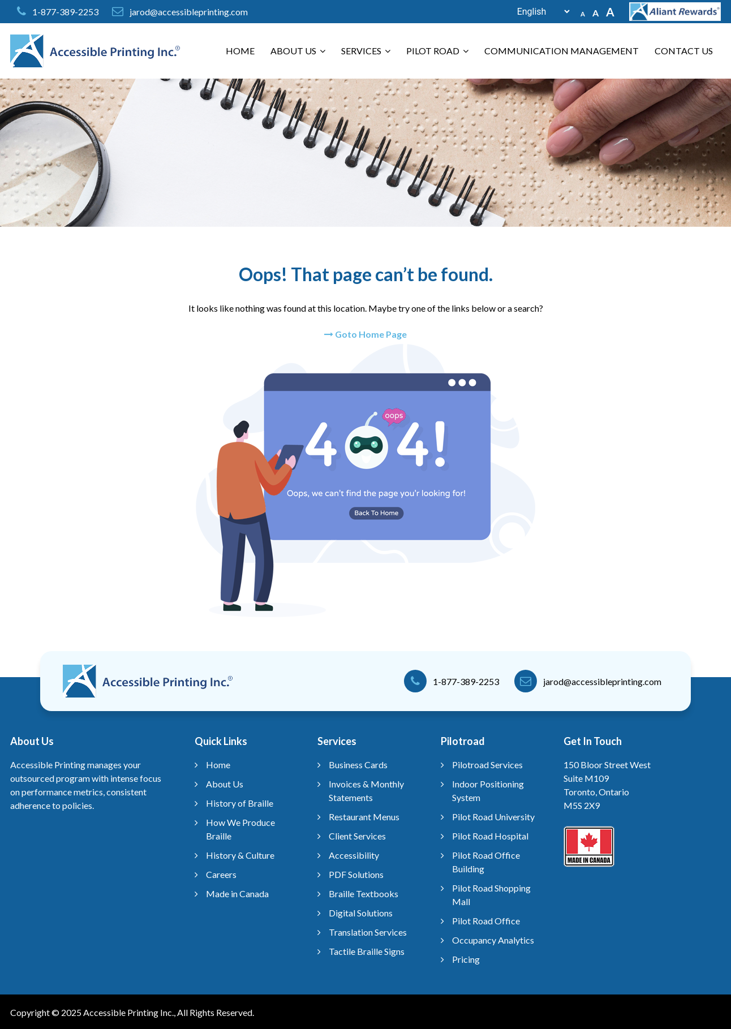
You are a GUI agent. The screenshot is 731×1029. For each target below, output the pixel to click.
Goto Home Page (365, 334)
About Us (297, 50)
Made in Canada (237, 893)
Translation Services (368, 932)
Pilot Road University (493, 816)
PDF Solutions (356, 874)
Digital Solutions (361, 912)
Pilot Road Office (486, 920)
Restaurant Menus (364, 816)
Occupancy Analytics (493, 940)
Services (365, 50)
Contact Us (684, 50)
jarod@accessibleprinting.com (189, 11)
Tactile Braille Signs (367, 951)
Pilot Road (437, 50)
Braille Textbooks (363, 893)
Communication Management (561, 50)
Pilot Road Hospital (490, 835)
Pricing (466, 959)
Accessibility (354, 855)
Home (240, 50)
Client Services (357, 835)
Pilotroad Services (487, 764)
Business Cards (358, 764)
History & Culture (240, 855)
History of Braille (239, 803)
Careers (221, 874)
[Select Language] (537, 11)
